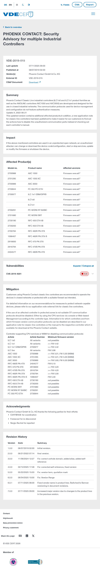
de (5, 4)
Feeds (66, 4)
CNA (77, 4)
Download (34, 82)
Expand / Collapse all (83, 266)
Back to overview (13, 27)
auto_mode (29, 5)
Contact (6, 513)
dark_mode (23, 5)
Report (90, 4)
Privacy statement (11, 527)
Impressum (8, 518)
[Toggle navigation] (93, 14)
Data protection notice (13, 523)
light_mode (17, 5)
